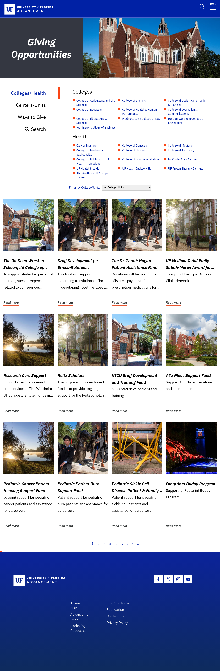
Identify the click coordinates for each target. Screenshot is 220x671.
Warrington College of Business (96, 127)
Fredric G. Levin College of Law (141, 118)
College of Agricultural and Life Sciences (95, 102)
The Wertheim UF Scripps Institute (92, 175)
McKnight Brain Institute (183, 159)
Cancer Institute (86, 145)
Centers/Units (31, 105)
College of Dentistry (134, 145)
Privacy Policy (117, 622)
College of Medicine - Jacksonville (89, 152)
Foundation (115, 609)
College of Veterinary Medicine (141, 159)
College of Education (89, 109)
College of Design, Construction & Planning (187, 102)
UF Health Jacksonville (136, 168)
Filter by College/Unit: (84, 188)
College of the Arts (134, 100)
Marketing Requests (78, 628)
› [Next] (132, 544)
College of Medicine (180, 145)
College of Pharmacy (181, 150)
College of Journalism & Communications (183, 111)
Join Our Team (118, 603)
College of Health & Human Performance (139, 111)
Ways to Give (32, 117)
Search (35, 129)
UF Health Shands (87, 168)
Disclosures (115, 616)
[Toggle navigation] (213, 6)
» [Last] (138, 544)
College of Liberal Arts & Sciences (91, 121)
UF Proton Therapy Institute (185, 168)
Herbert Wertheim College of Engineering (186, 121)
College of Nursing (133, 150)
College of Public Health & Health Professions (93, 161)
